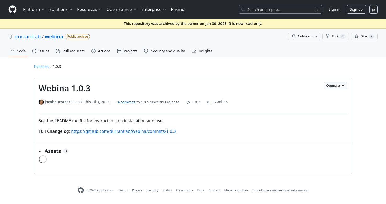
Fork (335, 36)
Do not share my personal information (280, 190)
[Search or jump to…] (280, 9)
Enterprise (154, 9)
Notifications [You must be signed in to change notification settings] (304, 36)
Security (153, 190)
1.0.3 (57, 66)
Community (184, 190)
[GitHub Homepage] (81, 190)
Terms (123, 190)
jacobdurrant (56, 101)
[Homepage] (12, 9)
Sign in (334, 9)
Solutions (61, 9)
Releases (41, 66)
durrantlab (28, 36)
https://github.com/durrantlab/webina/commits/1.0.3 (123, 131)
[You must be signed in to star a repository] (364, 36)
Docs (200, 190)
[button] (193, 151)
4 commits (127, 102)
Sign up (356, 9)
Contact (214, 190)
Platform (34, 9)
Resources (89, 9)
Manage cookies (236, 190)
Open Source (122, 9)
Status (167, 190)
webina (54, 36)
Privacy (137, 190)
